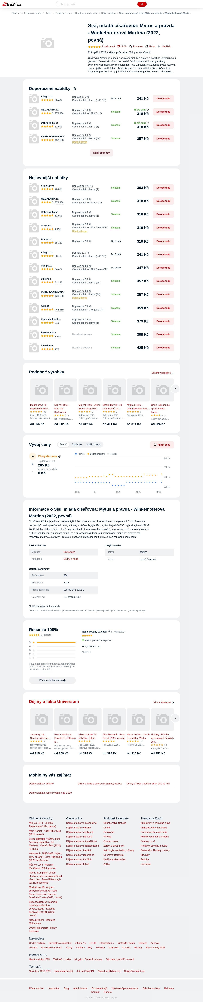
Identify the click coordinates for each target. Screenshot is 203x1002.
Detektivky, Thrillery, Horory (155, 850)
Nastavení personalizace (125, 988)
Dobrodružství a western (154, 832)
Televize (142, 943)
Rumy (69, 947)
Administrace (80, 988)
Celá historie (93, 444)
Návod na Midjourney (109, 971)
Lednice (33, 947)
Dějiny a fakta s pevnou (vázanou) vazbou (100, 783)
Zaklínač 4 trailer (62, 959)
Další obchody (101, 152)
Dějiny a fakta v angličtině (79, 832)
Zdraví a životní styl (113, 846)
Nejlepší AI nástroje (134, 971)
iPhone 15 (80, 943)
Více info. (47, 669)
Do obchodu (163, 98)
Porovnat (136, 46)
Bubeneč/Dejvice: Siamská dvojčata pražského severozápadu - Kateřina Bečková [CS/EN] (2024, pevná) (43, 909)
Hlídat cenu (162, 444)
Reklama (169, 988)
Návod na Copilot (64, 971)
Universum (69, 552)
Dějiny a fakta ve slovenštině (81, 823)
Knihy (49, 13)
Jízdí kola (113, 947)
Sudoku (145, 859)
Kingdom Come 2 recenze (88, 959)
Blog (66, 988)
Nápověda (54, 988)
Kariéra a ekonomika (114, 859)
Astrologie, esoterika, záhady (118, 850)
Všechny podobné (162, 373)
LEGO (92, 943)
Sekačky (100, 947)
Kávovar (155, 943)
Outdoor (126, 947)
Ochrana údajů (99, 988)
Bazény (138, 947)
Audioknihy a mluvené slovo (155, 823)
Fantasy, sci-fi (148, 841)
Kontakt (95, 992)
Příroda (107, 836)
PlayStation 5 (107, 943)
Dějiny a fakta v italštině (78, 850)
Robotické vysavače (51, 947)
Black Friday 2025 (155, 947)
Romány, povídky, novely (154, 846)
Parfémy (80, 947)
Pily (90, 947)
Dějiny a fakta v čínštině (79, 859)
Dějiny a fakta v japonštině (80, 855)
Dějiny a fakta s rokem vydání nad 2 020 (50, 793)
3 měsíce (77, 444)
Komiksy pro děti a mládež (155, 836)
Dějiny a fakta (108, 13)
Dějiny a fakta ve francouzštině (82, 846)
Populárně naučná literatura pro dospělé (76, 13)
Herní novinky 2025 (39, 959)
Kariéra (108, 992)
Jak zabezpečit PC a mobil (120, 959)
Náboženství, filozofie (114, 823)
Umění (106, 827)
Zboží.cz (16, 13)
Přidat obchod (36, 988)
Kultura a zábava (33, 13)
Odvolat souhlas (151, 988)
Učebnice (146, 864)
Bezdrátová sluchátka (60, 943)
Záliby (106, 864)
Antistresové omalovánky (154, 827)
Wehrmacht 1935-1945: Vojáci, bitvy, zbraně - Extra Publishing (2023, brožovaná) (45, 856)
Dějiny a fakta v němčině (79, 836)
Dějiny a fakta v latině (77, 864)
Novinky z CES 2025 (40, 971)
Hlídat (150, 46)
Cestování (108, 832)
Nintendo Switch (126, 943)
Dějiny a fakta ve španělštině (81, 841)
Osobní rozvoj (110, 841)
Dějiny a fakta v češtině (41, 783)
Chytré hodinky (37, 943)
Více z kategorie (164, 702)
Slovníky (145, 855)
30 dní (63, 444)
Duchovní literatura (113, 855)
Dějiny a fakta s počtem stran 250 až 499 (148, 783)
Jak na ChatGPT (85, 971)
